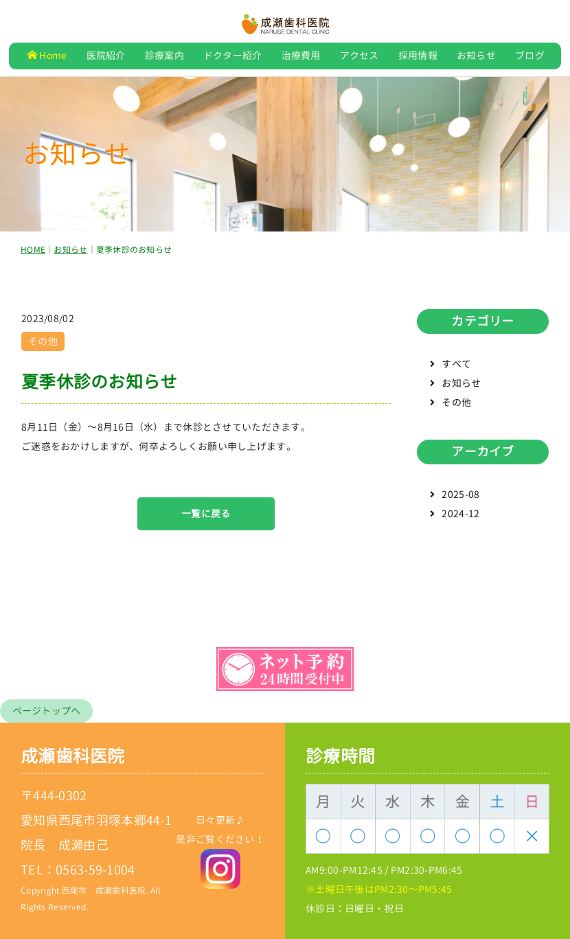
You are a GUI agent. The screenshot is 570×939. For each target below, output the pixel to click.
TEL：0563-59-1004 (78, 870)
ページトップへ (46, 710)
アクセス (359, 55)
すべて (456, 368)
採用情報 (417, 55)
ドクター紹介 (232, 55)
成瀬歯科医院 (73, 756)
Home (47, 55)
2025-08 (460, 499)
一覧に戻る (205, 517)
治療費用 (301, 55)
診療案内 (164, 55)
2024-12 (460, 518)
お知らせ (476, 55)
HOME (33, 254)
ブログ (530, 55)
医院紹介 (106, 55)
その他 (456, 407)
